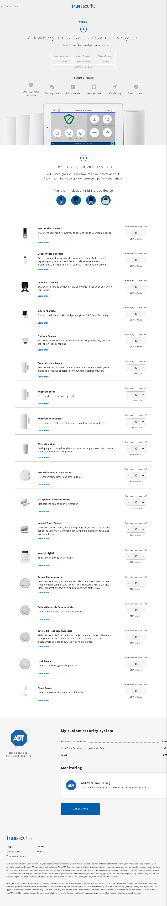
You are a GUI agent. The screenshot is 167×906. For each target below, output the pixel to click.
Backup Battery (83, 62)
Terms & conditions (16, 856)
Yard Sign (104, 62)
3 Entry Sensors (83, 56)
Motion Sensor (105, 56)
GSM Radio (62, 62)
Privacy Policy (13, 851)
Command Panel (62, 56)
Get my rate (80, 809)
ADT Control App (83, 67)
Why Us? (42, 851)
